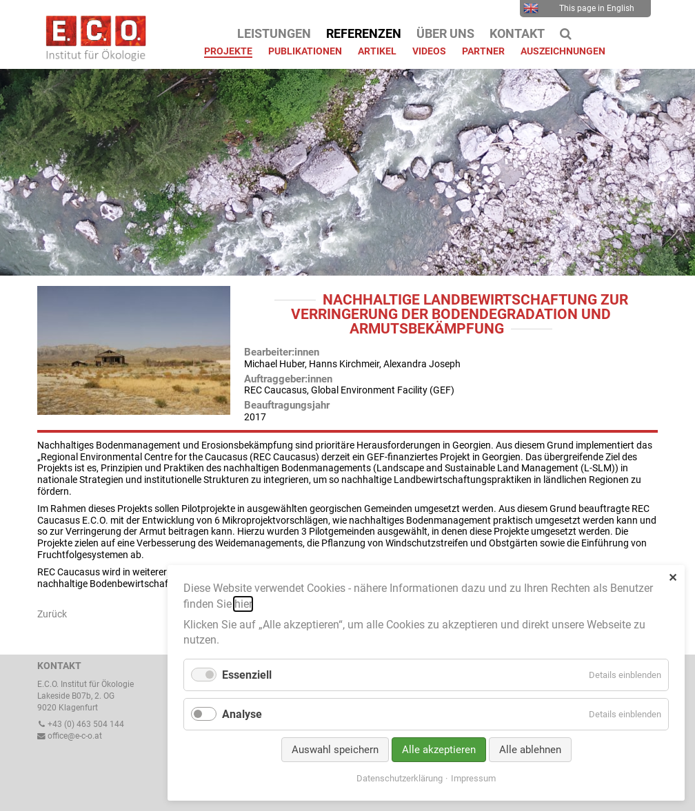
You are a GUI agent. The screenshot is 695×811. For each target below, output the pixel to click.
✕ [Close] (672, 577)
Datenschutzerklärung (399, 778)
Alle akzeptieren (439, 749)
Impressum (473, 778)
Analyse (242, 714)
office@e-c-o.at (69, 736)
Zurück (52, 613)
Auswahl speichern (335, 749)
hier (243, 603)
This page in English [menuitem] (578, 8)
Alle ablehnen (530, 749)
